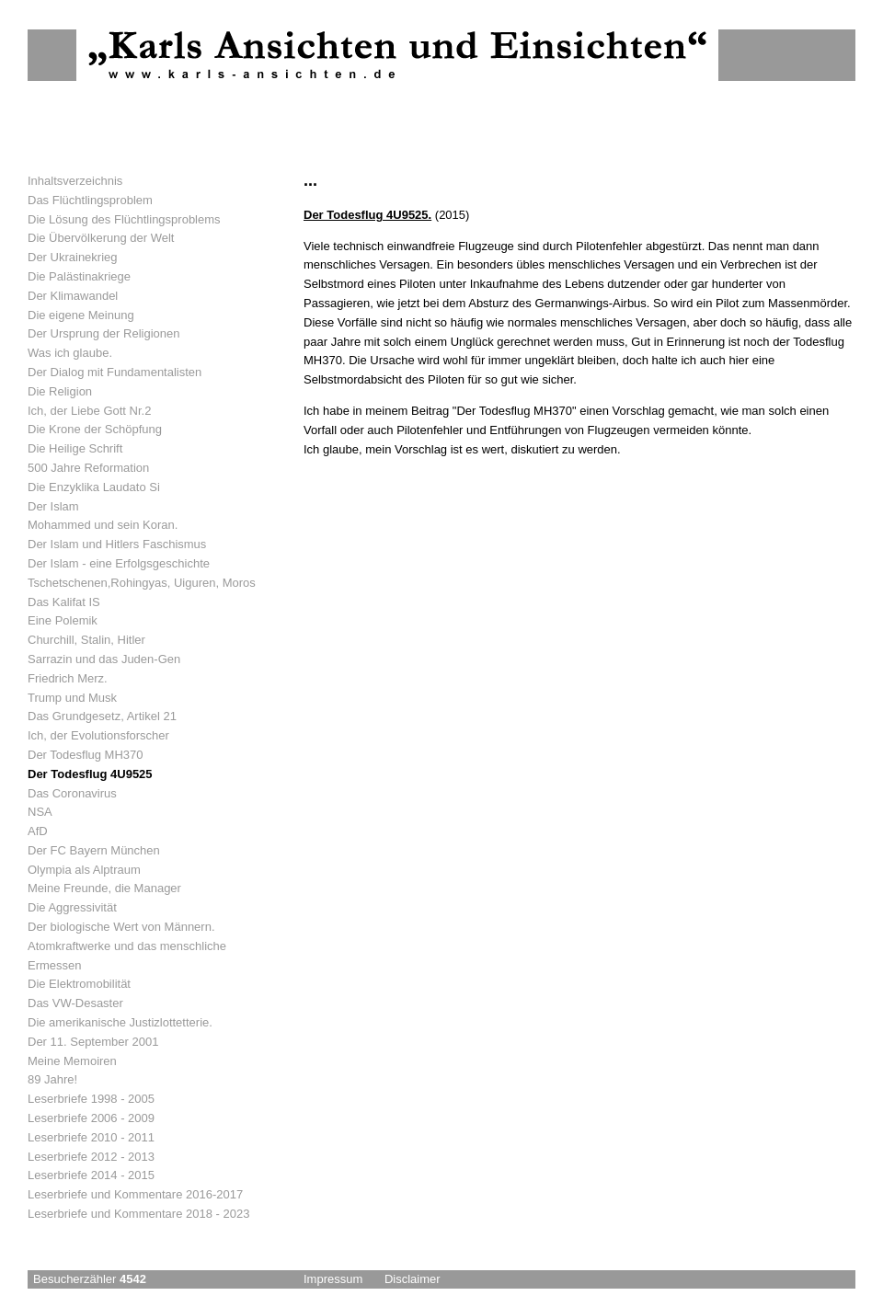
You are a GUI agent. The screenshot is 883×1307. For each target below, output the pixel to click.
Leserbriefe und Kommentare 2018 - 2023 (138, 1214)
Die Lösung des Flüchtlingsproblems (124, 219)
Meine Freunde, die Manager (104, 888)
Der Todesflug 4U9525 (90, 774)
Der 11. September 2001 (93, 1042)
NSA (40, 812)
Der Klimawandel (73, 296)
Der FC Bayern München (94, 850)
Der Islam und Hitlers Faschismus (117, 544)
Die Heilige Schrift (75, 448)
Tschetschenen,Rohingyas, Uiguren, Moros (142, 583)
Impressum (333, 1279)
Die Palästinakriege (79, 276)
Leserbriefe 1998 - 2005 (91, 1099)
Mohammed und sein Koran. (103, 525)
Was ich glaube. (70, 353)
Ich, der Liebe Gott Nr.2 (89, 411)
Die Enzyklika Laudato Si (94, 487)
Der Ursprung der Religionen (103, 333)
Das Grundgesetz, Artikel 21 (102, 716)
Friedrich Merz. (68, 678)
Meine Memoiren (72, 1061)
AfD (38, 831)
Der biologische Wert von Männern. (121, 927)
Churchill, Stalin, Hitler (86, 640)
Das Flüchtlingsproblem (90, 200)
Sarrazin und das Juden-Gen (104, 659)
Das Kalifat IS (64, 602)
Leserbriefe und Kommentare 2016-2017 (135, 1194)
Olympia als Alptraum (84, 870)
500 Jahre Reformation (88, 468)
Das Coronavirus (72, 793)
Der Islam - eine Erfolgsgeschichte (119, 563)
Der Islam (53, 506)
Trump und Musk (72, 698)
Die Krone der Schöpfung (95, 429)
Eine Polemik (62, 620)
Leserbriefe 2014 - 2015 (91, 1175)
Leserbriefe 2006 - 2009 (91, 1118)
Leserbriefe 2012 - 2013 (91, 1157)
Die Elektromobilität (79, 984)
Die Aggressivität (72, 907)
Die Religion (60, 391)
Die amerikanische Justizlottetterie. (120, 1022)
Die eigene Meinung (81, 315)
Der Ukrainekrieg (73, 257)
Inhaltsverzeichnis (75, 181)
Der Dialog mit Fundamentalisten (114, 372)
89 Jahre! (52, 1079)
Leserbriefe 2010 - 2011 (91, 1137)
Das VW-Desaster (75, 1003)
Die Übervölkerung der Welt (101, 238)
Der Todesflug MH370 (85, 755)
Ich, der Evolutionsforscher (98, 735)
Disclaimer (412, 1279)
